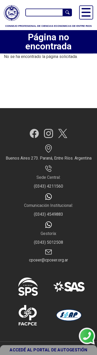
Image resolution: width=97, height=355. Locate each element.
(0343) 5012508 (48, 242)
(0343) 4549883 (48, 214)
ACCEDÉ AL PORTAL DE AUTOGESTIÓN (48, 349)
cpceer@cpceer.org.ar (48, 260)
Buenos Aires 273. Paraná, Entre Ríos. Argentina (49, 158)
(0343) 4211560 (48, 186)
